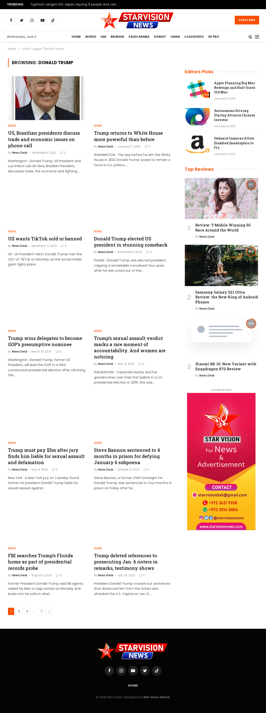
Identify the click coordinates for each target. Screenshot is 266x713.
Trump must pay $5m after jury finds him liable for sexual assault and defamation (46, 456)
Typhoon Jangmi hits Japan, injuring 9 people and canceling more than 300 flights (76, 5)
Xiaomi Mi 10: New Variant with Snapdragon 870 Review (225, 366)
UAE (103, 36)
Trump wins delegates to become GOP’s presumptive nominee (45, 341)
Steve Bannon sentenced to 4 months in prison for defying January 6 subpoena (127, 456)
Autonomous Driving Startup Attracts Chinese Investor (234, 115)
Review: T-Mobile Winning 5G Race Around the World (223, 227)
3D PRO (213, 36)
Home (133, 685)
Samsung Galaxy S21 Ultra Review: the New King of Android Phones (226, 297)
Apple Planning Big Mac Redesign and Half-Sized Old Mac (234, 87)
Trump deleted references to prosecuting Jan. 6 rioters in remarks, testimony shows (126, 562)
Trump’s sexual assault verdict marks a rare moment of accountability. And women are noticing (130, 347)
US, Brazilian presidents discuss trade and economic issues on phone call (44, 139)
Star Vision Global (156, 697)
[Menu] (257, 37)
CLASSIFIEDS (194, 36)
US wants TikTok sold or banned (45, 239)
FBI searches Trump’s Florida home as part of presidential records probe (40, 562)
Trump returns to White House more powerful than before (128, 136)
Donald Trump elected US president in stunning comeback (131, 242)
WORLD (90, 36)
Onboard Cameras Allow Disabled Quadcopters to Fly (234, 143)
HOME (76, 36)
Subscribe (247, 20)
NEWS (12, 126)
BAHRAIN (117, 36)
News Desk (19, 153)
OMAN (175, 36)
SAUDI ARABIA (138, 36)
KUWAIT (160, 36)
